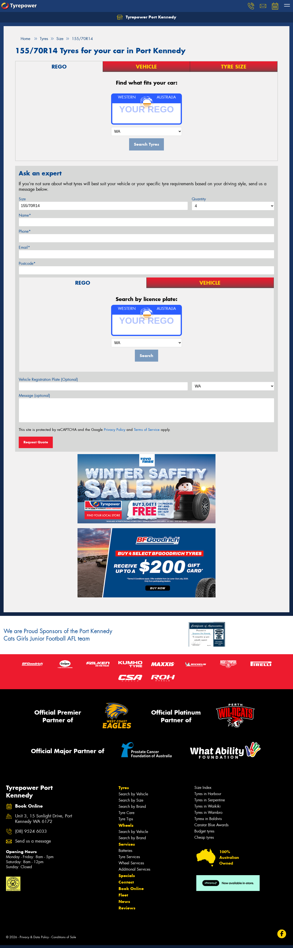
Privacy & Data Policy (34, 937)
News (124, 901)
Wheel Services (131, 863)
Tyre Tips (126, 818)
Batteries (125, 850)
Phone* (25, 231)
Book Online (131, 888)
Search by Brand (132, 806)
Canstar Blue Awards (211, 824)
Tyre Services (129, 856)
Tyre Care (126, 812)
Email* (24, 247)
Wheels (126, 825)
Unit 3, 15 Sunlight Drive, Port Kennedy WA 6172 (43, 818)
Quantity (199, 199)
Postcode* (27, 263)
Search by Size (131, 800)
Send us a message (33, 841)
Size (22, 199)
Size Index (202, 787)
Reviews (127, 908)
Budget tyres (204, 831)
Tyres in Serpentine (209, 800)
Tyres (124, 787)
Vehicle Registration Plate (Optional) (48, 379)
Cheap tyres (204, 837)
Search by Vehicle (133, 794)
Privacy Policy (114, 429)
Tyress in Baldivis (208, 818)
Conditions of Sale (63, 937)
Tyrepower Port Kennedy (146, 17)
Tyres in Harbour (207, 793)
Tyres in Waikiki (207, 806)
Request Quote (36, 442)
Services (127, 844)
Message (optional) (34, 395)
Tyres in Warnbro (208, 812)
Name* (25, 215)
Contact (126, 882)
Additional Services (134, 869)
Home (22, 38)
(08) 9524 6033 (31, 831)
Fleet (123, 895)
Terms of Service (147, 429)
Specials (127, 875)
